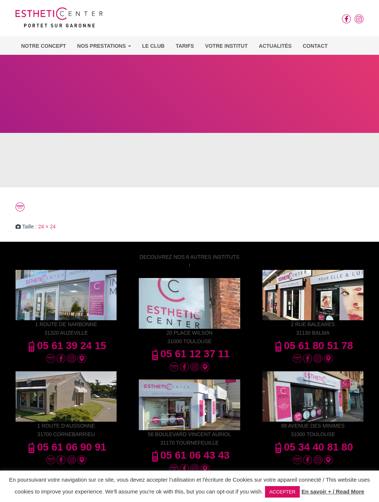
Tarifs (185, 46)
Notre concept (43, 46)
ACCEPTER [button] (282, 492)
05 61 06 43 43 (190, 455)
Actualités (275, 46)
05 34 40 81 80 (313, 447)
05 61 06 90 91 (66, 447)
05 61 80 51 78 (313, 345)
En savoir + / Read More (333, 491)
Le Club (153, 46)
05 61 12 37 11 (190, 353)
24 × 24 (47, 227)
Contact (315, 46)
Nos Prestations (104, 46)
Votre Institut (226, 46)
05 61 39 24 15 (66, 345)
